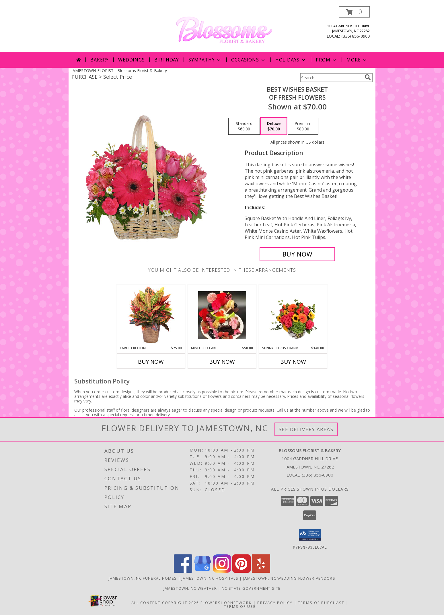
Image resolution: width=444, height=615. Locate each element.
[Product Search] (331, 78)
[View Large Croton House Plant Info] (151, 315)
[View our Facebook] (183, 571)
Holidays (290, 60)
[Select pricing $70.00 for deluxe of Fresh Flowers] (274, 126)
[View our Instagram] (222, 571)
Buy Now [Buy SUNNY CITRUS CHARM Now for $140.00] (293, 361)
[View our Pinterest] (241, 571)
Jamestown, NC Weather (190, 588)
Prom (326, 60)
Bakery (99, 60)
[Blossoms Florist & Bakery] (224, 28)
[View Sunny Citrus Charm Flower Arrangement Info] (293, 315)
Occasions (248, 60)
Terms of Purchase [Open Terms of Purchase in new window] (321, 602)
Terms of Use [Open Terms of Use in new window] (240, 606)
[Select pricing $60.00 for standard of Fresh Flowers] (244, 126)
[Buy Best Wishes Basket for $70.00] (297, 254)
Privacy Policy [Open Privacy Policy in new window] (275, 602)
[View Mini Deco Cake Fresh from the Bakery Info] (222, 315)
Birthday (166, 60)
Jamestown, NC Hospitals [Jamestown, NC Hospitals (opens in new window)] (210, 578)
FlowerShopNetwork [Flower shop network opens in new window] (226, 602)
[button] (354, 12)
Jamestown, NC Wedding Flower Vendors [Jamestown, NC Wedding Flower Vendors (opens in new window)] (289, 578)
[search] (367, 77)
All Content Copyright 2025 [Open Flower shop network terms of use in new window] (165, 602)
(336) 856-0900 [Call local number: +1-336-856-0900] (355, 36)
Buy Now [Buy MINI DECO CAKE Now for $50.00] (222, 361)
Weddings (131, 60)
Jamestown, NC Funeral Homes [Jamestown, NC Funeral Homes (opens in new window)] (143, 578)
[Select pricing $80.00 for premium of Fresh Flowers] (303, 126)
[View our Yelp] (261, 571)
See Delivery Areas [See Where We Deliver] (306, 429)
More (356, 60)
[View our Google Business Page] (202, 571)
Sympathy (204, 60)
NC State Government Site (251, 588)
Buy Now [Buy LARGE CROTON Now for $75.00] (151, 361)
